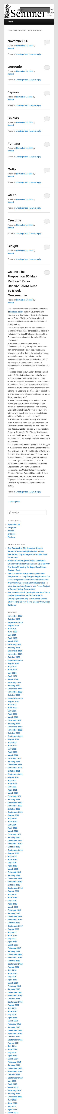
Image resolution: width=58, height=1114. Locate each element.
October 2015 (14, 999)
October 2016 (14, 961)
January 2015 (14, 1027)
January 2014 (14, 1065)
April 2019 (12, 866)
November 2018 (15, 882)
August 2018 (13, 891)
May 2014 (12, 1052)
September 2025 (15, 622)
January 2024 (14, 685)
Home (10, 21)
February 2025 (14, 644)
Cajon (12, 194)
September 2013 (15, 1078)
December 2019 (15, 840)
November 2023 (15, 692)
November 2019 (15, 844)
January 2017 (14, 951)
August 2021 (13, 777)
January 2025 (14, 648)
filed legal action (16, 312)
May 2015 (12, 1014)
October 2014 (14, 1037)
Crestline (14, 220)
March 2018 (13, 907)
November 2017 (15, 919)
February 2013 (14, 1090)
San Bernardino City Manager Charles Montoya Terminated (27, 554)
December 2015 (15, 992)
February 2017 (14, 948)
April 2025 (12, 638)
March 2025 (13, 641)
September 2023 (15, 698)
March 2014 (13, 1059)
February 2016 (14, 986)
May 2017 (12, 938)
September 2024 (15, 660)
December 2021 (15, 764)
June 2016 (12, 973)
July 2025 (12, 629)
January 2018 (14, 913)
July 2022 (12, 742)
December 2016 (15, 954)
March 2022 (13, 755)
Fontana (14, 143)
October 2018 (14, 885)
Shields (13, 118)
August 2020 (13, 815)
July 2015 (12, 1008)
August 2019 (13, 853)
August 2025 (13, 625)
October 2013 (14, 1074)
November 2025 (15, 616)
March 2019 (13, 869)
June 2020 (12, 821)
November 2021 (15, 768)
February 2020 (14, 834)
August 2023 (13, 701)
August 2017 (13, 929)
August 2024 (13, 663)
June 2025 (12, 632)
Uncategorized (22, 54)
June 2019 (12, 859)
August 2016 (13, 967)
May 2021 (12, 787)
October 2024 (14, 657)
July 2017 (12, 932)
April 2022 (12, 752)
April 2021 (12, 790)
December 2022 (15, 727)
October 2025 (14, 619)
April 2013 (12, 1084)
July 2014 (12, 1046)
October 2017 (14, 923)
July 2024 (12, 666)
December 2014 (15, 1030)
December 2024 (15, 651)
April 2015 (12, 1018)
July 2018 (12, 894)
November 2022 (15, 730)
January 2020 (14, 837)
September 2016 (15, 964)
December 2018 (15, 878)
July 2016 (12, 970)
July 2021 (12, 780)
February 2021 (14, 796)
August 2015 (13, 1005)
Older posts (14, 502)
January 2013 (14, 1093)
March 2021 (13, 793)
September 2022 (15, 736)
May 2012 (12, 1106)
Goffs (12, 169)
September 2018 (15, 888)
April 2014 (12, 1056)
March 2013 (13, 1087)
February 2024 (14, 682)
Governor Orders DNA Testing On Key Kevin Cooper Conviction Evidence (29, 602)
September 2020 (15, 812)
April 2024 (12, 676)
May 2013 (12, 1081)
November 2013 (15, 1071)
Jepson (13, 92)
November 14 (18, 41)
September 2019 (15, 850)
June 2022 (12, 745)
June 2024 (12, 670)
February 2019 (14, 872)
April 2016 (12, 980)
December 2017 (15, 916)
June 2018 (12, 897)
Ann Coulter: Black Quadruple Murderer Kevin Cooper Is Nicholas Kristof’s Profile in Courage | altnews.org (29, 595)
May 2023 (12, 711)
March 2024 (13, 679)
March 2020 (13, 831)
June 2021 (12, 783)
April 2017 (12, 942)
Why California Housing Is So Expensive (26, 583)
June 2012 (12, 1103)
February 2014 (14, 1062)
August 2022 (13, 739)
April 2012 (12, 1109)
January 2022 (14, 761)
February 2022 (14, 758)
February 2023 (14, 720)
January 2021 (14, 799)
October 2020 (14, 809)
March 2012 (13, 1112)
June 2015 (12, 1011)
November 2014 (15, 1033)
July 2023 (12, 704)
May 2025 (12, 635)
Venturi (11, 48)
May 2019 (12, 863)
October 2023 (14, 695)
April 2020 (12, 828)
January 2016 (14, 989)
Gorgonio (15, 66)
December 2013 (15, 1068)
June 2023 (12, 708)
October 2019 (14, 847)
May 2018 (12, 901)
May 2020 (12, 825)
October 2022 (14, 733)
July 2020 (12, 818)
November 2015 (15, 995)
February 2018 (14, 910)
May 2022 (12, 749)
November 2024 (15, 654)
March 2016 (13, 983)
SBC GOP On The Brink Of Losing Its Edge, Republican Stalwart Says (29, 567)
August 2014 (13, 1043)
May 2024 (12, 673)
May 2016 (12, 976)
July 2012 (12, 1100)
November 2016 (15, 957)
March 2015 (13, 1021)
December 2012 (15, 1097)
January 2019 (14, 875)
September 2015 (15, 1002)
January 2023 (14, 723)
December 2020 (15, 803)
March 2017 (13, 945)
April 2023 (12, 714)
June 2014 (12, 1049)
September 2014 (15, 1040)
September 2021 (15, 774)
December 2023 (15, 689)
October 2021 (14, 771)
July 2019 (12, 856)
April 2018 (12, 904)
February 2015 (14, 1024)
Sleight (13, 246)
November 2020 (15, 806)
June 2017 (12, 935)
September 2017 (15, 926)
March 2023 (13, 717)
